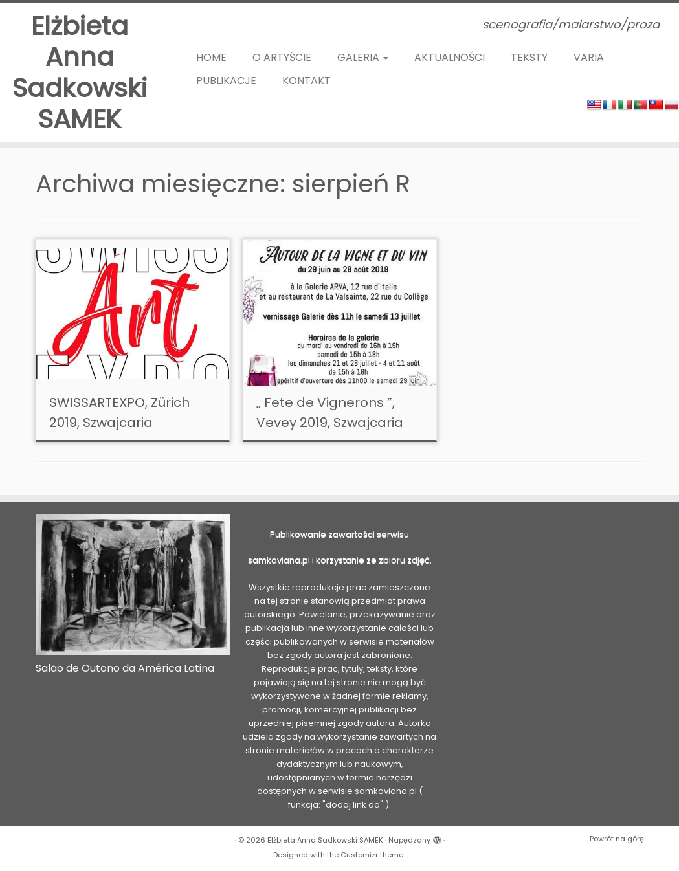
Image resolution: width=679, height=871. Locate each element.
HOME (211, 57)
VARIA (588, 57)
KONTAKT (306, 80)
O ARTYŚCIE (281, 57)
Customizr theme (371, 855)
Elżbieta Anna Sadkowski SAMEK (79, 72)
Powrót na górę (617, 838)
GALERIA (362, 57)
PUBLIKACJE (226, 80)
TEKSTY (529, 57)
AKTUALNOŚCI (449, 57)
